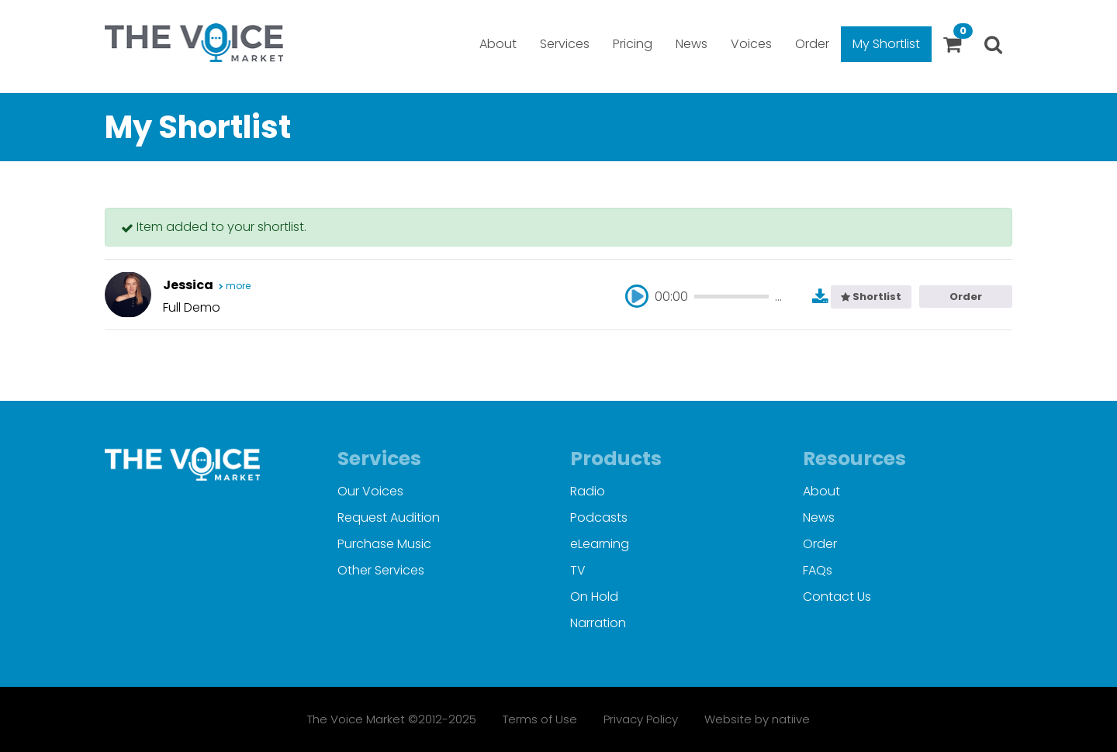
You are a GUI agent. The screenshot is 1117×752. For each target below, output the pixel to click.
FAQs (817, 570)
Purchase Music (384, 544)
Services (565, 44)
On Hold (594, 596)
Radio (587, 491)
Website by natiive (757, 719)
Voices (751, 44)
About (498, 44)
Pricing (632, 44)
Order (812, 44)
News (691, 44)
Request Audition (388, 517)
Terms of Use (540, 719)
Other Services (380, 570)
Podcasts (599, 517)
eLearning (599, 544)
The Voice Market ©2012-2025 (391, 719)
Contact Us (837, 596)
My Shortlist (886, 44)
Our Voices (370, 491)
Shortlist (871, 296)
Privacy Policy (640, 719)
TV (578, 570)
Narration (598, 623)
